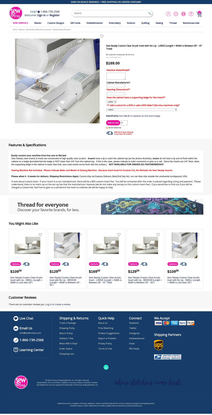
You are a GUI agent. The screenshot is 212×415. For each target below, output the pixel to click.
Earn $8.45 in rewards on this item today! (133, 117)
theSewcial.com (136, 339)
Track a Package (67, 324)
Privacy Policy (105, 344)
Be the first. (130, 54)
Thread (173, 23)
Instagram (134, 334)
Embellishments (95, 23)
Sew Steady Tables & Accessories (38, 29)
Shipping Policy (67, 329)
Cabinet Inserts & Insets (61, 29)
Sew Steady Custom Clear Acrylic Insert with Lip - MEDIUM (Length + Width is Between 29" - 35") (145, 281)
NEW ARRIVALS (20, 23)
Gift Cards (75, 23)
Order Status (65, 349)
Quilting (145, 23)
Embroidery (115, 23)
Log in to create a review (57, 305)
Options (16, 265)
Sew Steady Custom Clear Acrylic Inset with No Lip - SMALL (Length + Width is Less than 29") (183, 281)
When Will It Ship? (68, 344)
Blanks (37, 23)
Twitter (133, 329)
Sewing (159, 23)
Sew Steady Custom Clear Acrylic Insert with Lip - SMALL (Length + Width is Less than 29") (26, 281)
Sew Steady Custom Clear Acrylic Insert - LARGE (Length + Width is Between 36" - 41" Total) (105, 281)
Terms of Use (105, 349)
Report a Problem (107, 339)
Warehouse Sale (191, 23)
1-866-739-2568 (49, 11)
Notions (131, 23)
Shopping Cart (66, 355)
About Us (103, 324)
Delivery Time (66, 339)
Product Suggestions (108, 334)
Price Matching (105, 329)
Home (15, 29)
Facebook (134, 324)
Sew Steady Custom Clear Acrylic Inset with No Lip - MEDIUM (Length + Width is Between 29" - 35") (66, 282)
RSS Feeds (134, 349)
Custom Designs (55, 23)
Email (132, 344)
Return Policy (66, 334)
